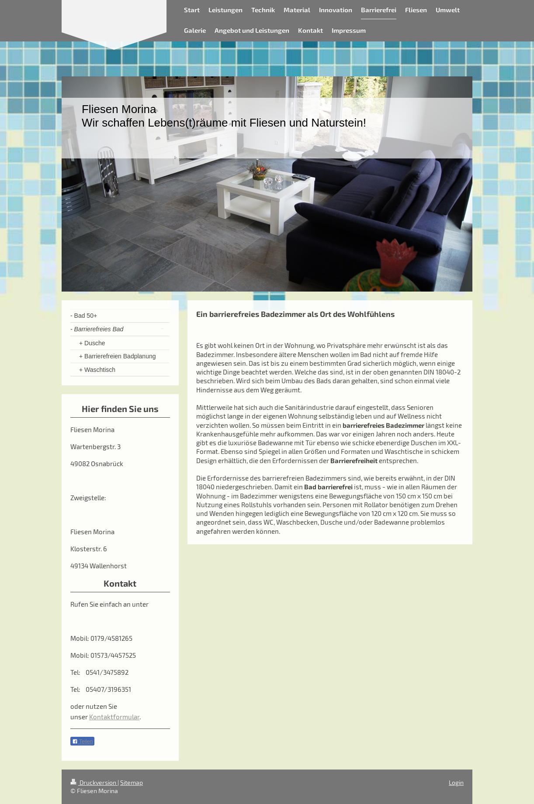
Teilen (82, 742)
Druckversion (94, 782)
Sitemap (131, 782)
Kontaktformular (114, 717)
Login (456, 782)
